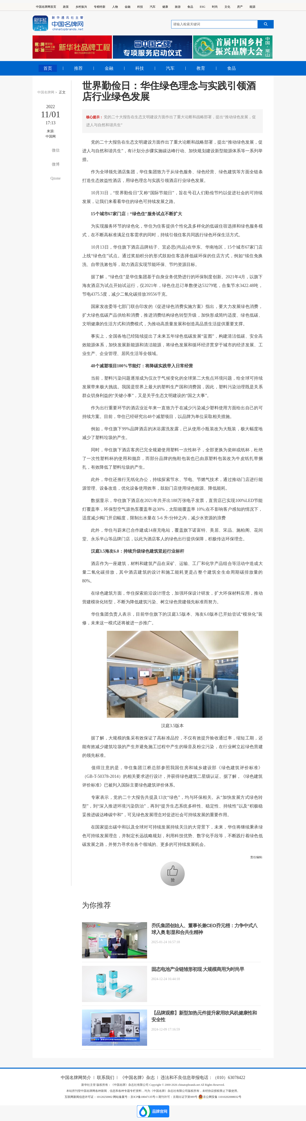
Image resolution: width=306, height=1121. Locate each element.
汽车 (153, 6)
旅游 (178, 6)
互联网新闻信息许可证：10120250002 (89, 1097)
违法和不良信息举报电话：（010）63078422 (203, 1077)
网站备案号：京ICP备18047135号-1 (135, 1097)
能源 (252, 6)
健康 (165, 6)
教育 (201, 68)
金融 (127, 6)
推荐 (78, 68)
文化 (227, 6)
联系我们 (105, 1077)
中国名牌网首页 (46, 6)
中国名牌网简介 (76, 1077)
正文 (62, 92)
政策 (66, 6)
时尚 (215, 6)
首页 (47, 68)
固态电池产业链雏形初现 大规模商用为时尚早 (197, 969)
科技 (140, 6)
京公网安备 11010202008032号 (219, 1097)
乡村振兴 (81, 6)
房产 (240, 6)
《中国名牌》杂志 (137, 1077)
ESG (202, 6)
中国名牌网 (45, 92)
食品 (190, 6)
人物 (115, 6)
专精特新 (99, 6)
